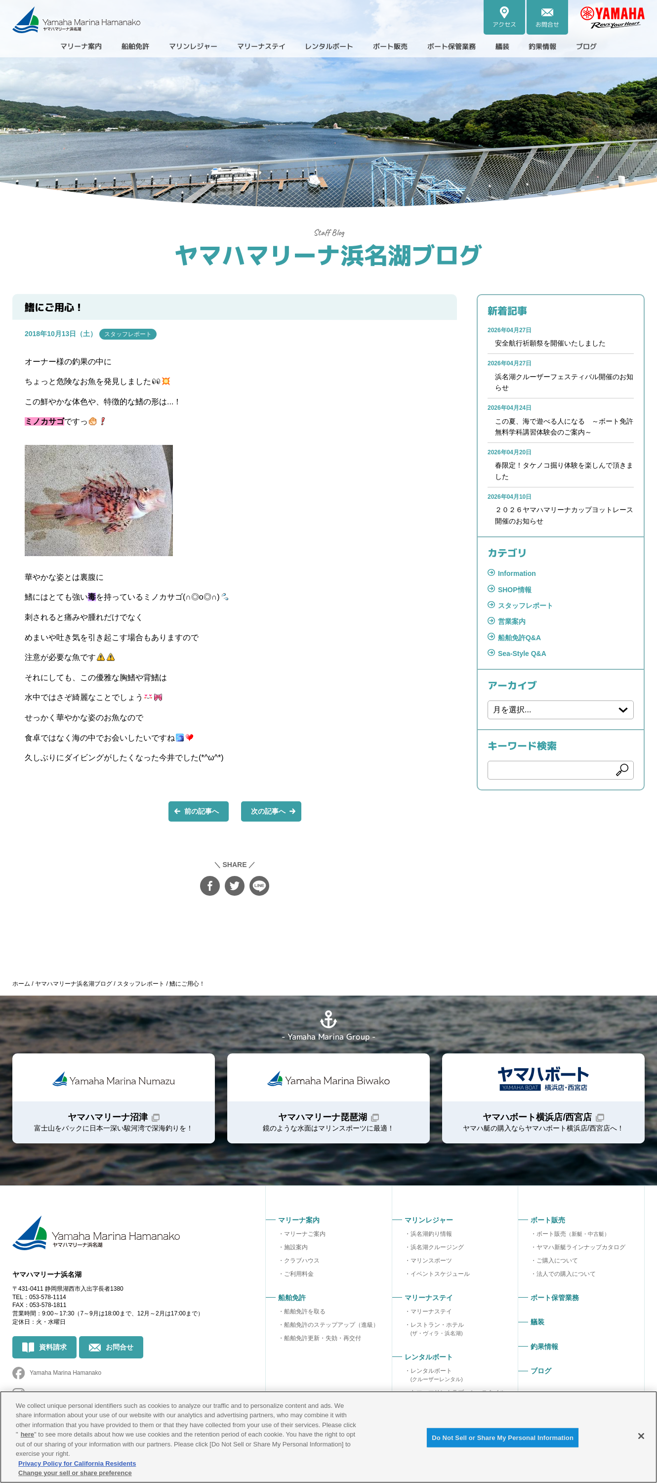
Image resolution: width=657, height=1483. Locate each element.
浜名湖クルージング (437, 1247)
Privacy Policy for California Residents (77, 1463)
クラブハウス (302, 1260)
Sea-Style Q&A (522, 653)
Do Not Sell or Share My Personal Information (503, 1437)
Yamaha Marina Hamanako (65, 1372)
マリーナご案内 (305, 1233)
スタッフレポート (128, 333)
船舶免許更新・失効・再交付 (322, 1337)
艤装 (520, 46)
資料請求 (53, 1347)
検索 (622, 770)
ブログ (611, 46)
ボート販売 (573, 1233)
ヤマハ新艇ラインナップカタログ (580, 1247)
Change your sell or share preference (75, 1473)
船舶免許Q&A (519, 637)
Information (517, 573)
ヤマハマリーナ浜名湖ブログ (328, 254)
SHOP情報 (515, 589)
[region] (328, 1437)
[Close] (641, 1436)
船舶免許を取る (305, 1311)
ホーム (21, 983)
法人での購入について (566, 1273)
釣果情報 (563, 46)
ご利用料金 (299, 1273)
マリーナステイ (431, 1311)
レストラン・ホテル (437, 1329)
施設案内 (296, 1247)
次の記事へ (268, 811)
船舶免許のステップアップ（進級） (331, 1324)
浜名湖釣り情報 (431, 1233)
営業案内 (512, 621)
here (27, 1434)
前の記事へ (201, 811)
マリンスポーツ (431, 1260)
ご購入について (557, 1260)
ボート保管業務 (465, 46)
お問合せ (119, 1347)
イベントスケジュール (440, 1273)
